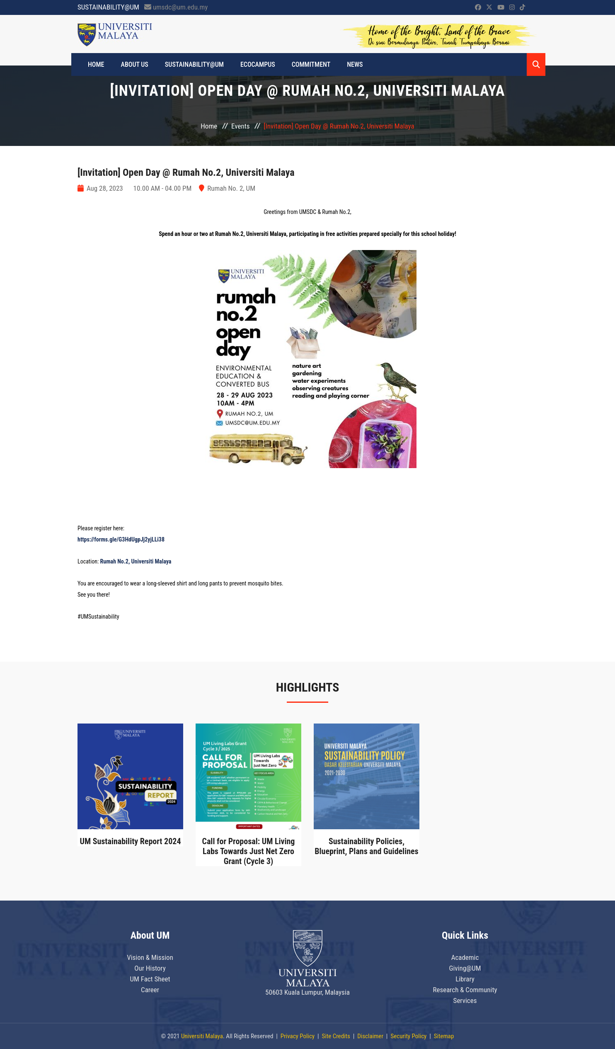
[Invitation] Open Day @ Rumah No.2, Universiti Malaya (186, 172)
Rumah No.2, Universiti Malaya (136, 561)
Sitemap (444, 1036)
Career (150, 990)
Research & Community (465, 990)
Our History (150, 968)
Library (465, 979)
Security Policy (408, 1036)
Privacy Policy (298, 1036)
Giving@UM (465, 968)
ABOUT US (134, 64)
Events (240, 126)
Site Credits (336, 1036)
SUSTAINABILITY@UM (194, 64)
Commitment (311, 64)
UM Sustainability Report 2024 (130, 841)
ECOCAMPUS (257, 64)
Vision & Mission (150, 957)
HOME (96, 64)
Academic (465, 957)
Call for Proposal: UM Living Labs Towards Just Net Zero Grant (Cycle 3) (248, 851)
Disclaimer (370, 1036)
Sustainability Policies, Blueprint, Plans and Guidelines (367, 846)
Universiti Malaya (202, 1036)
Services (465, 1000)
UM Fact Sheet (150, 979)
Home (209, 126)
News (355, 64)
